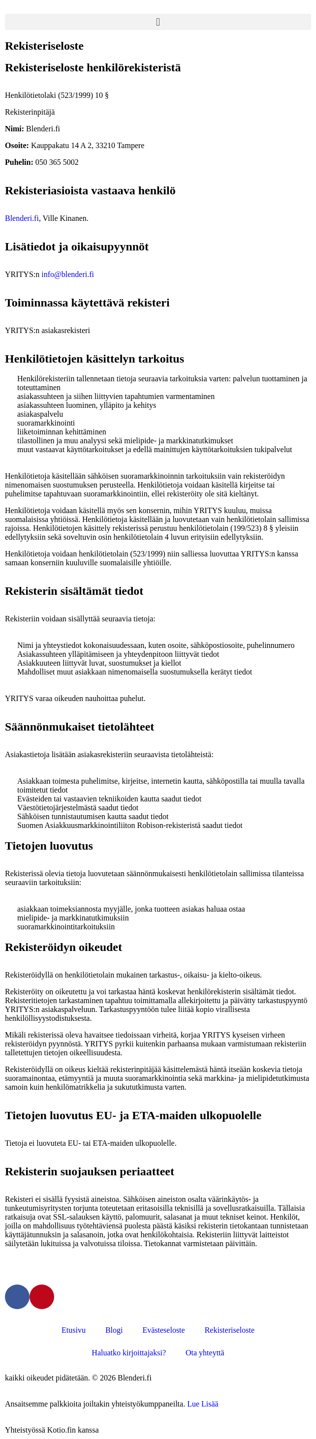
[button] (158, 22)
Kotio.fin (61, 1430)
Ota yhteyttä (205, 1352)
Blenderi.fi (22, 218)
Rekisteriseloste (229, 1330)
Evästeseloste (163, 1330)
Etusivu (74, 1330)
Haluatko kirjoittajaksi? (129, 1352)
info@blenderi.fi (67, 274)
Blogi (114, 1330)
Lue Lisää (203, 1404)
